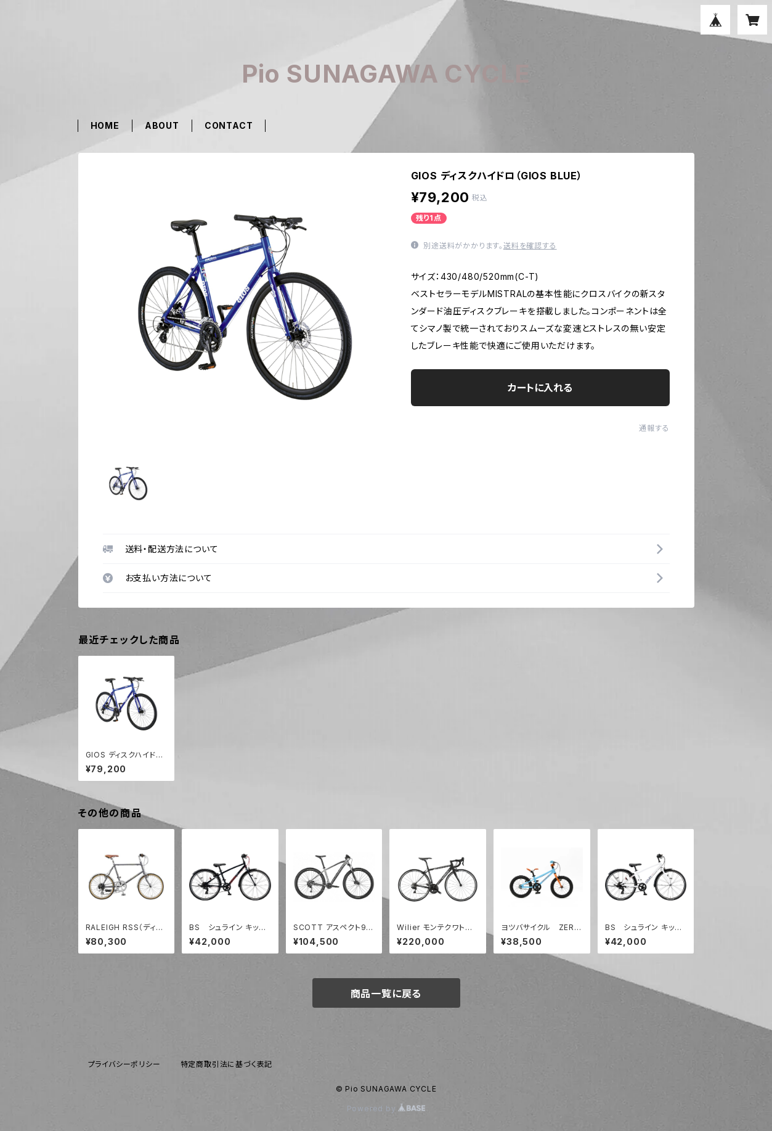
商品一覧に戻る (386, 993)
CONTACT (229, 125)
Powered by (386, 1108)
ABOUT (162, 125)
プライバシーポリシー (124, 1064)
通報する (654, 428)
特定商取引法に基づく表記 (227, 1064)
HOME (105, 125)
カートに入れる (540, 388)
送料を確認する (530, 245)
